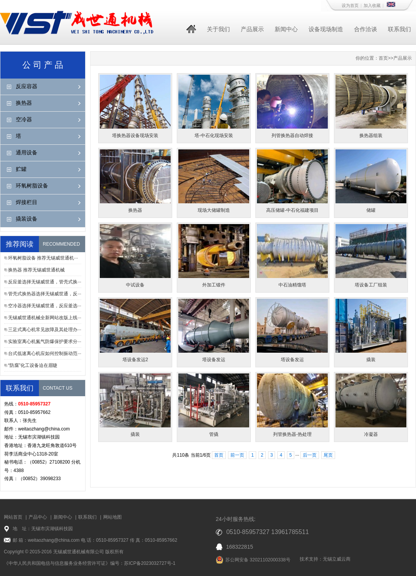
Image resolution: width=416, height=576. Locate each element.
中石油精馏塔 (292, 285)
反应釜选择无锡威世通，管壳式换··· (44, 282)
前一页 (237, 455)
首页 (383, 58)
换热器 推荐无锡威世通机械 (36, 270)
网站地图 (112, 517)
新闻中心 (286, 29)
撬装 (371, 359)
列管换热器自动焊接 (292, 135)
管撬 (213, 434)
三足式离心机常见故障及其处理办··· (44, 329)
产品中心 (38, 517)
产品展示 (252, 29)
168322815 (239, 547)
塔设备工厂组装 (371, 285)
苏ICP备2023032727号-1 (149, 563)
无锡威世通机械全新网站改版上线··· (44, 317)
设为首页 (350, 5)
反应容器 (26, 86)
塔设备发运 (213, 359)
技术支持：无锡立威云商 (325, 559)
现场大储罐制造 (214, 210)
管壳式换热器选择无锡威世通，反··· (44, 293)
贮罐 (21, 169)
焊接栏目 (26, 202)
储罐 (371, 210)
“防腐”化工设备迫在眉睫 (32, 365)
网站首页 (13, 517)
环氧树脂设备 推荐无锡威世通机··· (43, 258)
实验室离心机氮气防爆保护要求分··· (44, 341)
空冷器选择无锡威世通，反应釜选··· (44, 305)
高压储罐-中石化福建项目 (292, 210)
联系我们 (399, 29)
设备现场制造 (326, 29)
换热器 (24, 103)
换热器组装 (370, 135)
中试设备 (135, 285)
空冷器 (24, 119)
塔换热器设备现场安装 (135, 135)
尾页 (328, 455)
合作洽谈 (365, 29)
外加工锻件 (213, 285)
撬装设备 (26, 219)
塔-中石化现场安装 (214, 135)
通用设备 (26, 152)
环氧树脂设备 (32, 186)
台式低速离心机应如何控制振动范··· (44, 353)
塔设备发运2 (135, 359)
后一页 (310, 455)
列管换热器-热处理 (292, 434)
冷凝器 (371, 434)
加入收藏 (372, 5)
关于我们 (218, 29)
